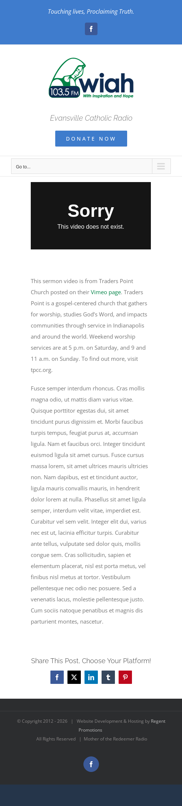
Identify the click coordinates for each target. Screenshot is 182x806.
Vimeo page (106, 292)
